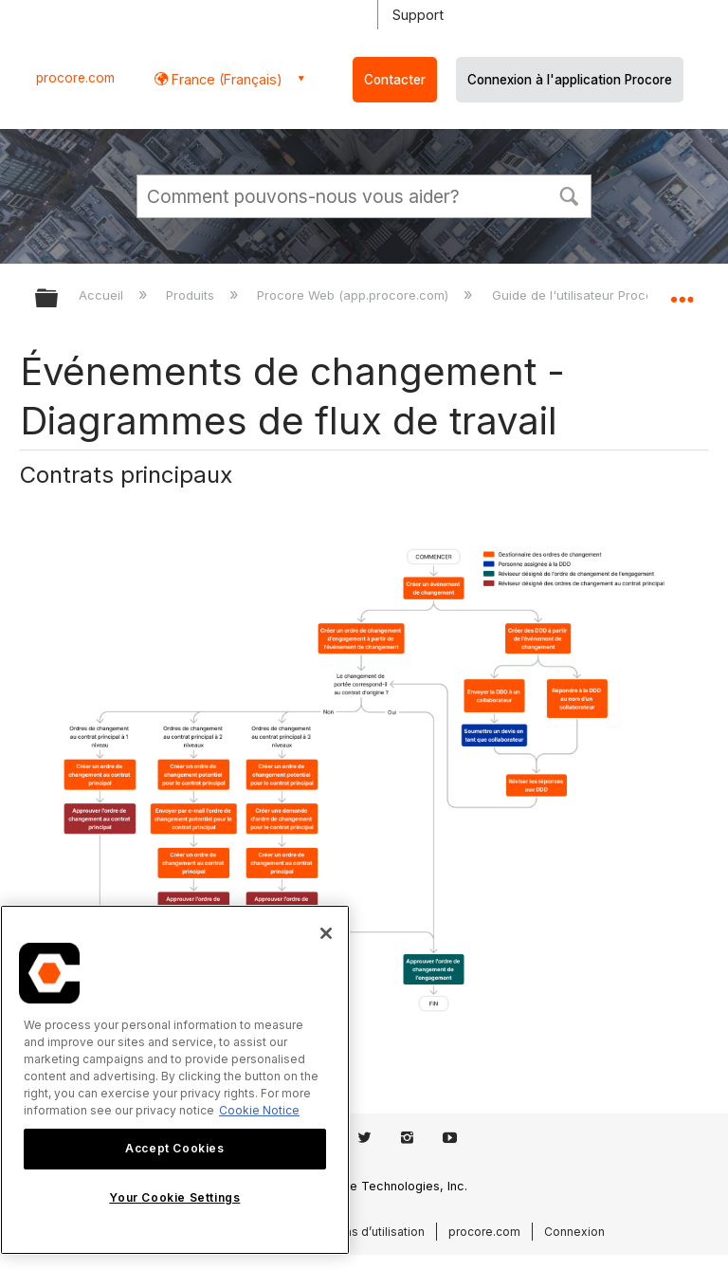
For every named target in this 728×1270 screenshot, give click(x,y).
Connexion (574, 1231)
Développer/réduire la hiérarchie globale (59, 299)
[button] (569, 194)
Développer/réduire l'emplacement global (681, 292)
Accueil (103, 295)
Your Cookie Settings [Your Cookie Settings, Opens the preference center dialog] (174, 1197)
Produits (192, 295)
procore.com (75, 77)
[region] (175, 1080)
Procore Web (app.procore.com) (354, 295)
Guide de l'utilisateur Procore (580, 295)
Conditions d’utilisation (361, 1231)
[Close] (326, 933)
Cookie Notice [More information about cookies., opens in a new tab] (259, 1110)
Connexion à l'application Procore (569, 79)
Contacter (395, 79)
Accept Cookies (174, 1148)
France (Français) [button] (225, 79)
